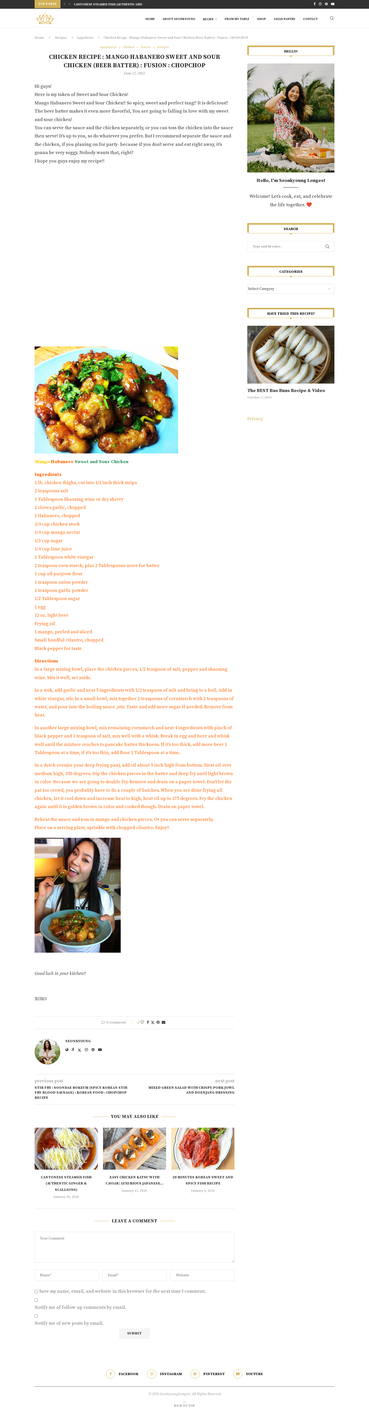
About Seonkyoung (178, 18)
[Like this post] (142, 1024)
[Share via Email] (163, 1024)
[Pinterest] (326, 4)
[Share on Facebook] (148, 1024)
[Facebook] (314, 4)
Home (150, 18)
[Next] (70, 4)
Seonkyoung (78, 1042)
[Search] (331, 18)
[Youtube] (332, 4)
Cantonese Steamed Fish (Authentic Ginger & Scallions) (122, 4)
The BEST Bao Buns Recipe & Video (286, 392)
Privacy (255, 420)
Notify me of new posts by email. (69, 1325)
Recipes (61, 39)
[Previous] (65, 4)
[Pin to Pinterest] (158, 1024)
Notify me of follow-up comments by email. (80, 1309)
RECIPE (208, 19)
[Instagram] (320, 4)
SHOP (261, 18)
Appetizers (85, 39)
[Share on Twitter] (153, 1024)
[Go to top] (184, 1407)
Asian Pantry (284, 18)
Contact (310, 18)
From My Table (237, 18)
